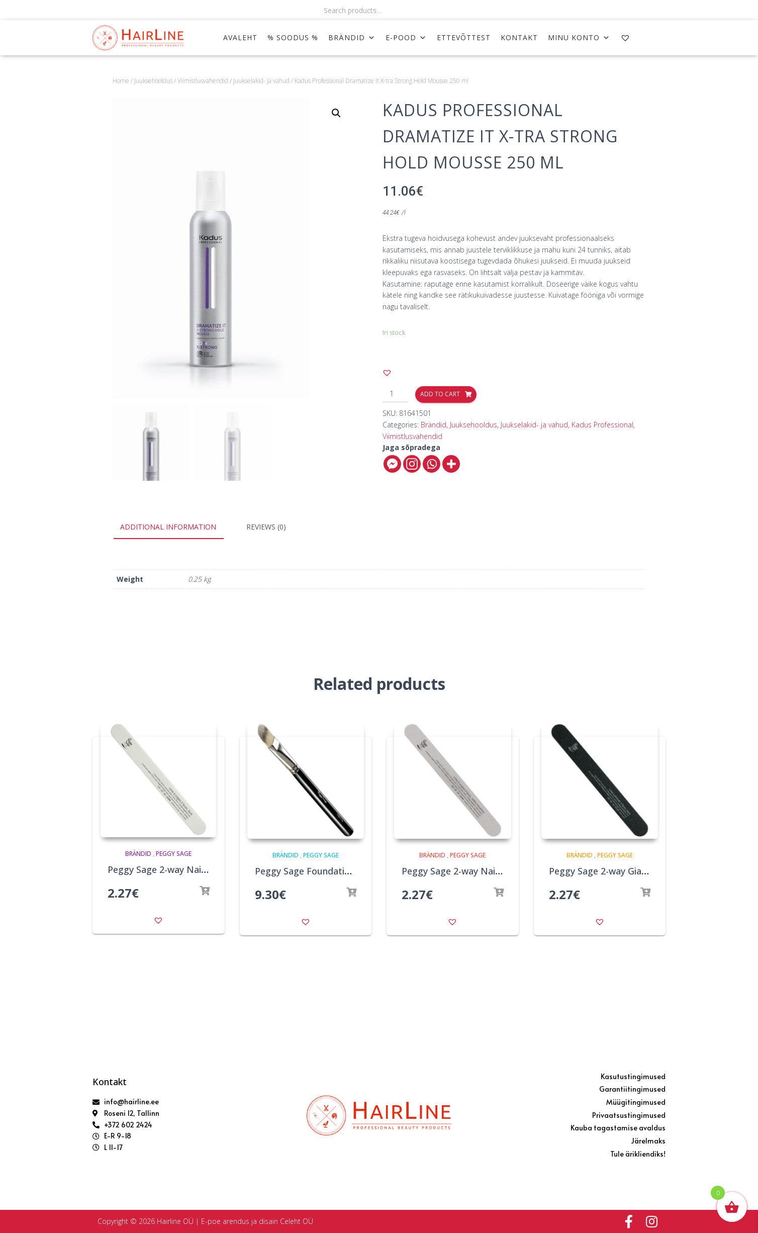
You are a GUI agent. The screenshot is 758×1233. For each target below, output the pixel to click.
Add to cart (440, 394)
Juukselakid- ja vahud (261, 80)
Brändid (351, 37)
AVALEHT (240, 37)
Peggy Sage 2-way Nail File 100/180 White (195, 869)
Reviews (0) (266, 527)
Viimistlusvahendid (202, 80)
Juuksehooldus (153, 80)
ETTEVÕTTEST (464, 37)
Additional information (168, 527)
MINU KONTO (579, 37)
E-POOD (406, 37)
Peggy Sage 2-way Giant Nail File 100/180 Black (648, 871)
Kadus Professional (602, 424)
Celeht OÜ (296, 1221)
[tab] (176, 527)
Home (121, 80)
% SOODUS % (292, 37)
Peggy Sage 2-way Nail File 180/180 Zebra (489, 871)
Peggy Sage (174, 853)
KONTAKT (519, 37)
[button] (387, 372)
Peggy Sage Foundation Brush (318, 871)
